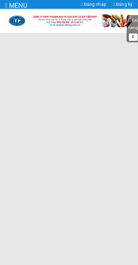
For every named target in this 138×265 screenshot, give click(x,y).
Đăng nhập (93, 4)
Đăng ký (122, 4)
